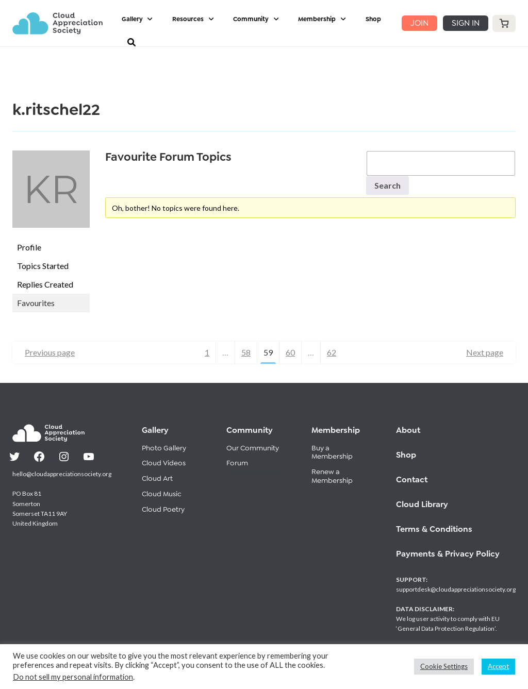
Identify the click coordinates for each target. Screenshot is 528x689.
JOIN (419, 23)
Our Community (252, 447)
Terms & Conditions (434, 529)
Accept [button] (498, 666)
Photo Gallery (164, 447)
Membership (317, 19)
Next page (484, 352)
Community (251, 19)
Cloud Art (157, 478)
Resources (188, 19)
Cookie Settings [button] (444, 666)
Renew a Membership (332, 476)
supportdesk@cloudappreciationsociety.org (456, 589)
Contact (411, 479)
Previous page (50, 352)
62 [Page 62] (331, 352)
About (408, 430)
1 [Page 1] (207, 352)
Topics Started (43, 266)
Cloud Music (162, 493)
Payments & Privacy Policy (448, 553)
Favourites (36, 303)
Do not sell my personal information (73, 677)
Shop (373, 19)
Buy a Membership (332, 452)
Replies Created (45, 284)
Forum (237, 462)
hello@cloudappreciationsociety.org (61, 474)
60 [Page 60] (290, 352)
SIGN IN (466, 23)
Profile (29, 247)
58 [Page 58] (246, 352)
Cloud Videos (164, 462)
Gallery (132, 19)
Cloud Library (422, 504)
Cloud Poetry (163, 509)
